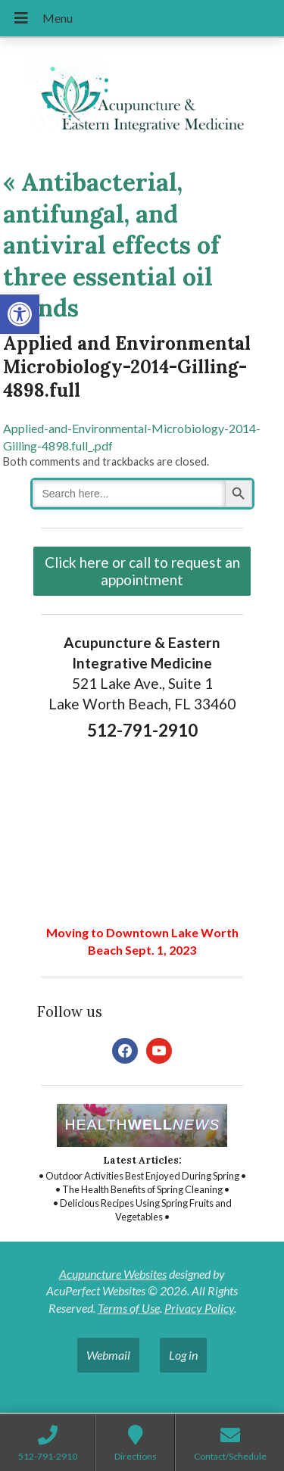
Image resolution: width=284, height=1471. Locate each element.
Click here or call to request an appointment (142, 570)
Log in (183, 1355)
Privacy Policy (199, 1308)
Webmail (108, 1355)
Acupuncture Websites (113, 1274)
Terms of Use (129, 1308)
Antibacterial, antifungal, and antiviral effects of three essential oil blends (111, 245)
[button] (19, 314)
